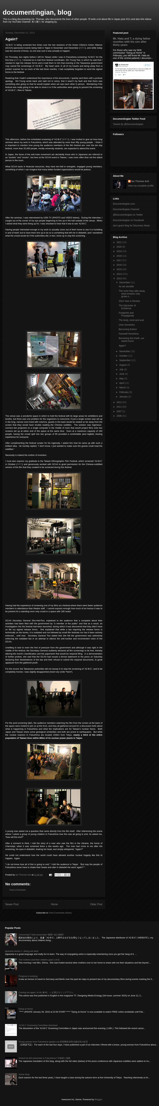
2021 (119, 242)
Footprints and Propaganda (126, 314)
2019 (119, 251)
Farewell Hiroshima (129, 333)
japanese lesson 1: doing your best (21, 951)
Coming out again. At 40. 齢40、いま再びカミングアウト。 (47, 992)
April (122, 383)
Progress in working (28, 976)
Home (54, 904)
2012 (119, 402)
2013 (119, 278)
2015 (119, 269)
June (122, 374)
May (121, 378)
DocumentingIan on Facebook (128, 220)
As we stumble (126, 286)
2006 (119, 416)
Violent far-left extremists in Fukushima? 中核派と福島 (44, 1058)
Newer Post (12, 904)
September (125, 360)
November (125, 351)
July (121, 369)
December (125, 282)
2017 (119, 260)
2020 (119, 246)
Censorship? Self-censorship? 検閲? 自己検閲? (41, 934)
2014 (119, 274)
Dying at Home (26, 1009)
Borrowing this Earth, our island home (131, 339)
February (124, 392)
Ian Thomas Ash (140, 181)
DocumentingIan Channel (126, 209)
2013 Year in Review (129, 301)
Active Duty (24, 1074)
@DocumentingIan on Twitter (128, 214)
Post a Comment (17, 890)
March (122, 387)
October (123, 355)
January (123, 396)
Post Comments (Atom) (60, 913)
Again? (122, 345)
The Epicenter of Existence (127, 307)
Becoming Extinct (128, 329)
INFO (82, 48)
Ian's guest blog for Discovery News (131, 225)
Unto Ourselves (127, 324)
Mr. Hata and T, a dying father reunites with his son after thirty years (131, 41)
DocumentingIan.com (124, 203)
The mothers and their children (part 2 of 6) (39, 959)
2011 (119, 406)
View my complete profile (141, 185)
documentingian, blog (37, 12)
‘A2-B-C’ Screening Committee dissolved (38, 1025)
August (123, 365)
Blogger (98, 1099)
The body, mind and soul (131, 320)
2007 (119, 411)
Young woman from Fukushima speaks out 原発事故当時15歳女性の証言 (53, 1041)
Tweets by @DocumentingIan (128, 124)
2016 (119, 265)
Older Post (96, 904)
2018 (119, 256)
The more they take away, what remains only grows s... (132, 294)
